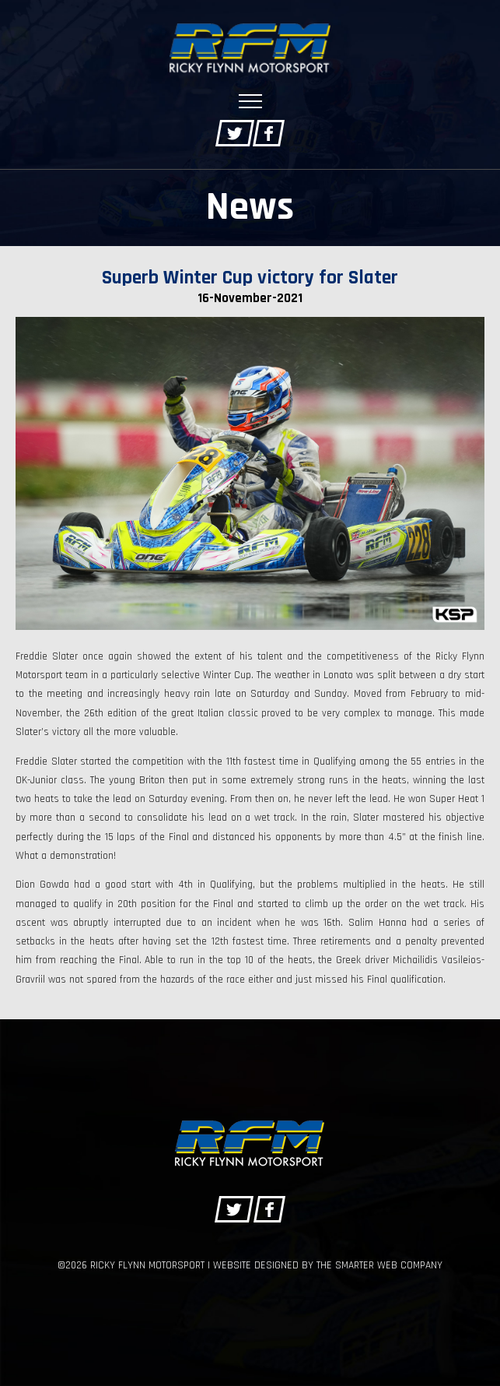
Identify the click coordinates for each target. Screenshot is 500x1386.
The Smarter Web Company (379, 1265)
